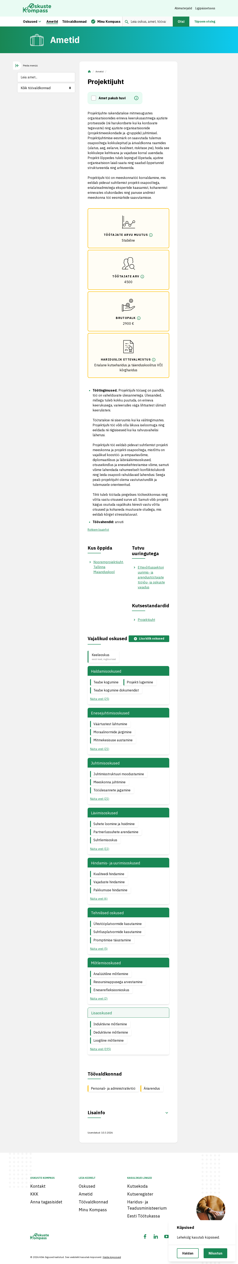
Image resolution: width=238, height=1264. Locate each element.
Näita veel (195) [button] (100, 1049)
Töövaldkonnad (93, 1202)
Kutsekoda (137, 1186)
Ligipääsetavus (205, 8)
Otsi (181, 21)
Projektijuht (146, 620)
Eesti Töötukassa (143, 1216)
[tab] (25, 65)
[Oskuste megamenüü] (39, 21)
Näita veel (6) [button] (99, 899)
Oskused (87, 1186)
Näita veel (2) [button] (99, 998)
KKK (34, 1194)
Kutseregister (140, 1194)
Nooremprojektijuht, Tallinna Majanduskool (108, 567)
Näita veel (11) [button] (99, 849)
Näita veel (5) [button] (99, 949)
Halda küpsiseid (112, 1257)
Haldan (187, 1253)
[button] (95, 98)
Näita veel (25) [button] (99, 699)
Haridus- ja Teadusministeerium (147, 1205)
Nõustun (215, 1253)
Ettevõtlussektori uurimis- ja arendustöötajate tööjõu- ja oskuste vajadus (151, 577)
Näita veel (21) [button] (99, 749)
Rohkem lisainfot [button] (98, 530)
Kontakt (38, 1186)
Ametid (99, 71)
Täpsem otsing (204, 21)
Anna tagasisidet (46, 1202)
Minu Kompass (93, 1209)
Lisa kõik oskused (149, 639)
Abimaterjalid (183, 8)
